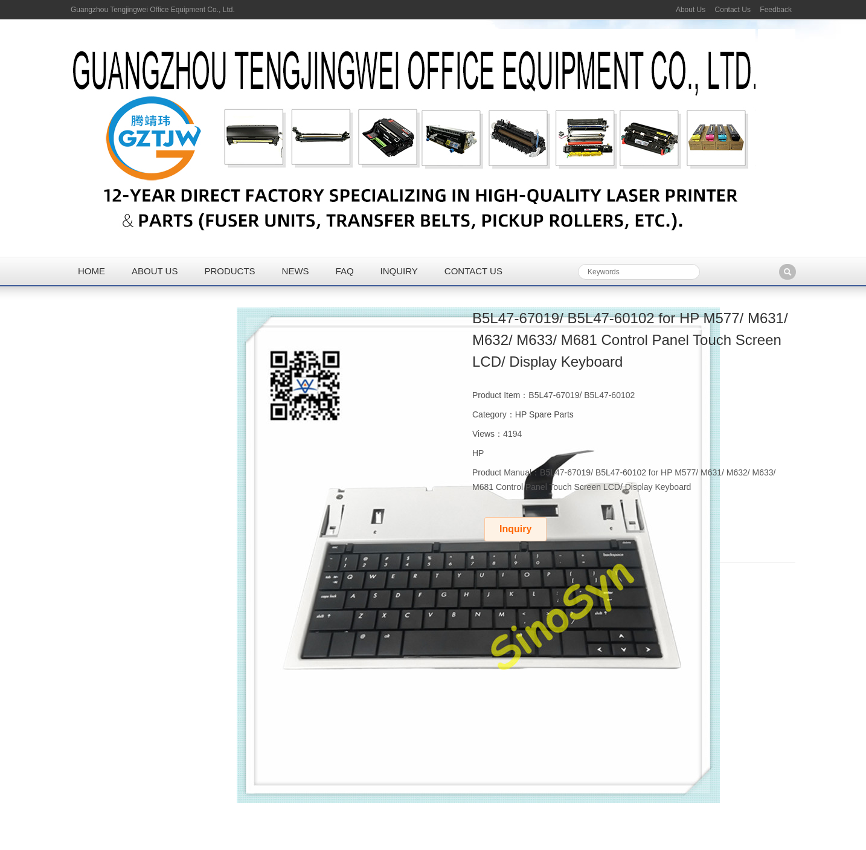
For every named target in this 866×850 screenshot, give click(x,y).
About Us (690, 9)
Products (229, 271)
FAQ (345, 271)
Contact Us (733, 9)
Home (91, 271)
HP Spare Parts (544, 414)
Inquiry (399, 271)
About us (155, 271)
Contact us (473, 271)
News (295, 271)
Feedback (776, 9)
